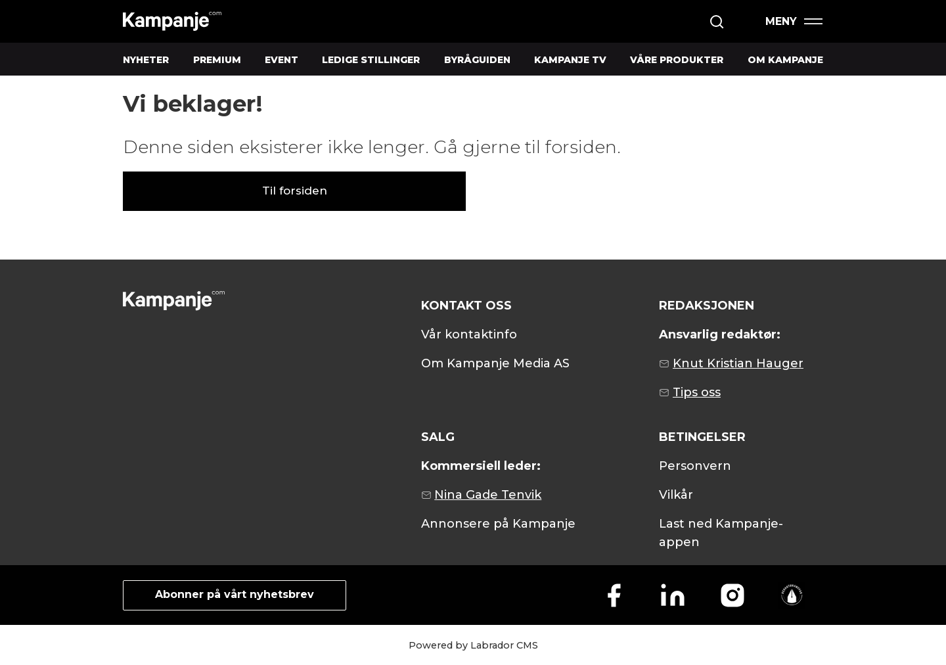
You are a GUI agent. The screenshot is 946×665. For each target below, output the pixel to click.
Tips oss (697, 392)
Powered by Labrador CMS (473, 645)
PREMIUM (217, 60)
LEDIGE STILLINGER (371, 60)
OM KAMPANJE (785, 60)
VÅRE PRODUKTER (676, 60)
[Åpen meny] (793, 21)
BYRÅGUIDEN (477, 60)
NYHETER (146, 60)
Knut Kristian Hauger (738, 363)
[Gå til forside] (172, 21)
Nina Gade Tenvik (487, 495)
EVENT (281, 60)
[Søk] (717, 22)
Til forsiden (294, 190)
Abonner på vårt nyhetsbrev (234, 594)
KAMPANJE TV (570, 60)
